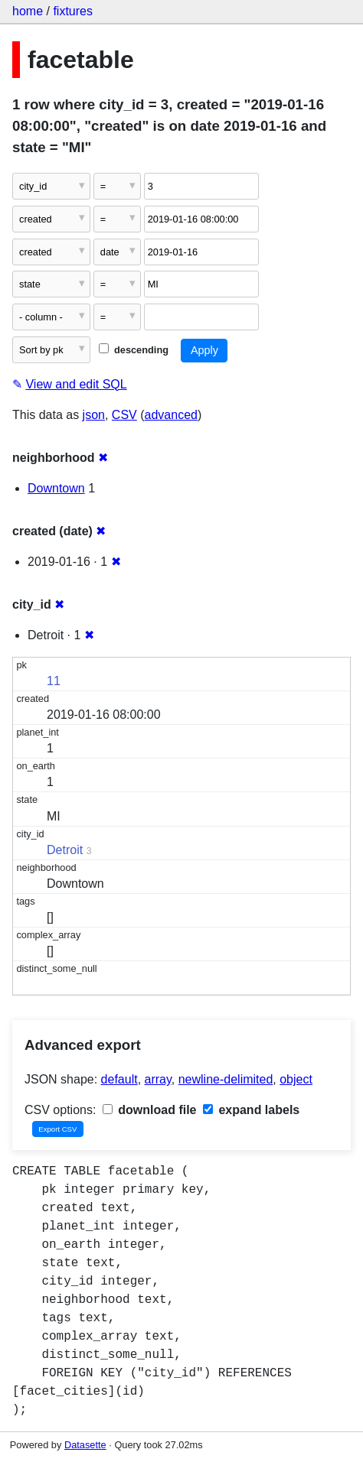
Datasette (85, 1445)
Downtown (56, 488)
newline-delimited (225, 1079)
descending (133, 350)
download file (150, 1109)
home (27, 11)
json (94, 414)
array (158, 1079)
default (119, 1079)
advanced (171, 414)
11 (53, 680)
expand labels (251, 1109)
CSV (124, 414)
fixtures (73, 11)
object (296, 1079)
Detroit (65, 849)
